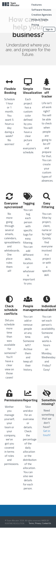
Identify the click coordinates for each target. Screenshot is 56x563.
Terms (31, 523)
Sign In (49, 29)
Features (36, 5)
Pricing (35, 25)
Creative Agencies (41, 15)
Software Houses (41, 10)
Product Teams (39, 20)
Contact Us (46, 523)
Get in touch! (46, 433)
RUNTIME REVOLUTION (14, 523)
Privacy (38, 523)
